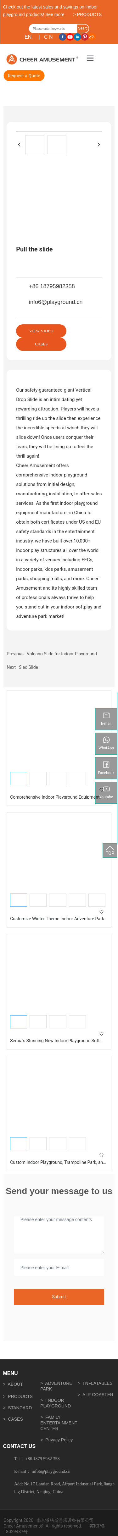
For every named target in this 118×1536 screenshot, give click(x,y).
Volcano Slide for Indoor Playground (62, 653)
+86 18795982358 (52, 286)
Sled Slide (28, 667)
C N (48, 37)
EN (28, 37)
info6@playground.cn (55, 302)
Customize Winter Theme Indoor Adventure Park (57, 918)
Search (82, 29)
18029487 (13, 1531)
